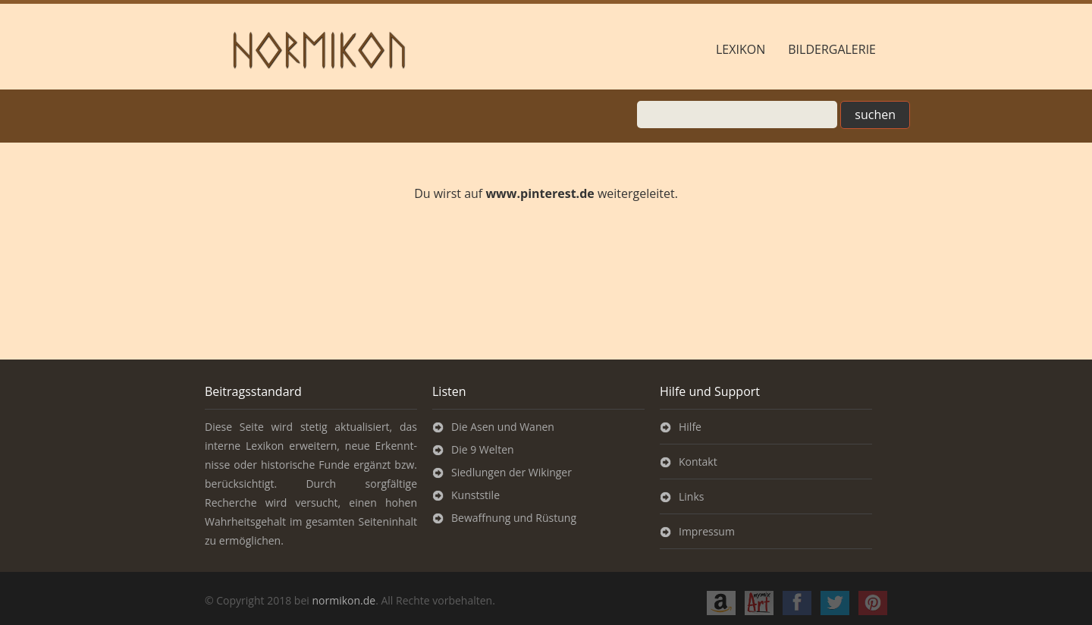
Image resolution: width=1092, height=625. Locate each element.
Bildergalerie (832, 49)
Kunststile (475, 495)
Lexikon (740, 49)
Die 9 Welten (482, 449)
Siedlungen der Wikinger (511, 472)
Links (691, 496)
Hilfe (690, 426)
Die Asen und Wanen (502, 426)
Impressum (707, 531)
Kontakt (698, 461)
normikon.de (343, 600)
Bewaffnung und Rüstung (513, 517)
